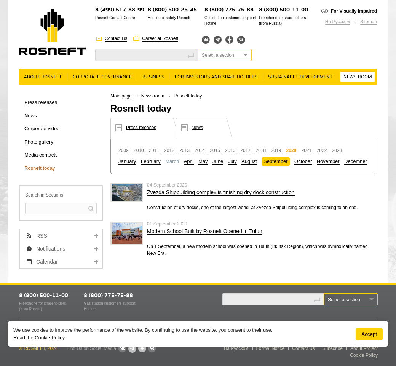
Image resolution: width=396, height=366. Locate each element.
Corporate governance (102, 77)
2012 (169, 150)
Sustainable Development (300, 77)
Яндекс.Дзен (229, 40)
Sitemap (368, 21)
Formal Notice (270, 348)
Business (153, 77)
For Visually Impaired (354, 11)
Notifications (50, 249)
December (355, 161)
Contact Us (116, 38)
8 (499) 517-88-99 (119, 10)
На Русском (337, 21)
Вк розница (241, 40)
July (232, 161)
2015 (215, 150)
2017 (245, 150)
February (151, 161)
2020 (291, 150)
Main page (121, 96)
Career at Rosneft (160, 38)
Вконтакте (206, 40)
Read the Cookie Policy (39, 337)
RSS (41, 236)
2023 (337, 150)
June (217, 161)
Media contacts (40, 155)
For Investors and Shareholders (216, 77)
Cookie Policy (364, 355)
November (328, 161)
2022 (322, 150)
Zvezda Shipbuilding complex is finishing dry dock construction (221, 192)
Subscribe (333, 348)
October (303, 161)
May (203, 161)
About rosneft (43, 77)
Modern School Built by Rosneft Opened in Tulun (204, 231)
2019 (276, 150)
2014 (200, 150)
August (249, 161)
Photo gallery (38, 142)
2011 (154, 150)
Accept (369, 334)
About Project (364, 348)
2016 (230, 150)
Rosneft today (39, 168)
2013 (184, 150)
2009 (123, 150)
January (127, 161)
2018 (260, 150)
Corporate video (42, 128)
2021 (307, 150)
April (189, 161)
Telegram (218, 40)
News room (357, 77)
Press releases (40, 102)
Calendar (47, 262)
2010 (139, 150)
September (275, 161)
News (30, 115)
